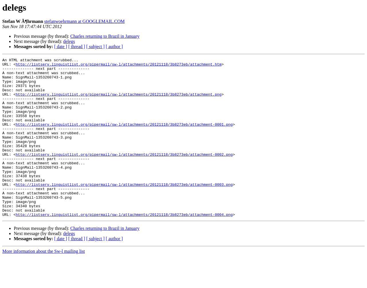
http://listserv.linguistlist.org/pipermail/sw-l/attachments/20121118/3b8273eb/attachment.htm (119, 65)
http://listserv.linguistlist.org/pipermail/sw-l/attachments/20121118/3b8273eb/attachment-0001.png (124, 138)
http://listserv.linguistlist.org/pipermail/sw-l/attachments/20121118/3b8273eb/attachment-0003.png (124, 210)
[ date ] (60, 46)
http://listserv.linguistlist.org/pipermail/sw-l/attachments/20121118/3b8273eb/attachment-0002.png (124, 174)
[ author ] (114, 46)
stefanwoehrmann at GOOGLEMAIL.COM (84, 21)
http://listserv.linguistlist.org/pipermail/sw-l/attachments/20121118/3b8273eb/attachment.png (119, 101)
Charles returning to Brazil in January (104, 36)
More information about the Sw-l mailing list (43, 283)
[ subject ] (95, 46)
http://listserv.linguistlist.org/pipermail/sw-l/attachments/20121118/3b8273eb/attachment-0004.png (124, 246)
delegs (69, 41)
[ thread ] (76, 46)
